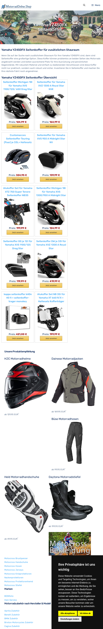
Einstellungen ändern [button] (70, 619)
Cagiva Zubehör (12, 571)
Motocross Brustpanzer (16, 503)
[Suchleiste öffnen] (84, 5)
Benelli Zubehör (12, 560)
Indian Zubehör (11, 590)
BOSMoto (9, 541)
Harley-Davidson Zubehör (17, 579)
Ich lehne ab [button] (85, 613)
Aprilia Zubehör (12, 556)
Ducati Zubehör (12, 575)
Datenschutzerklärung (37, 621)
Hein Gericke (10, 545)
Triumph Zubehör (12, 606)
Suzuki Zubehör (12, 602)
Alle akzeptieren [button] (68, 613)
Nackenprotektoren (13, 522)
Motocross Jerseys (13, 515)
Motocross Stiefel (13, 530)
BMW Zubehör (11, 563)
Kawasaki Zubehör (13, 594)
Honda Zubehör (12, 583)
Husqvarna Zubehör (14, 586)
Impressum (19, 621)
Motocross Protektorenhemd (18, 526)
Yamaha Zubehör (12, 610)
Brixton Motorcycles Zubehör (18, 567)
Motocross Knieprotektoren (18, 519)
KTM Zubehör (10, 598)
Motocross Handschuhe (16, 507)
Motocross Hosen (13, 511)
